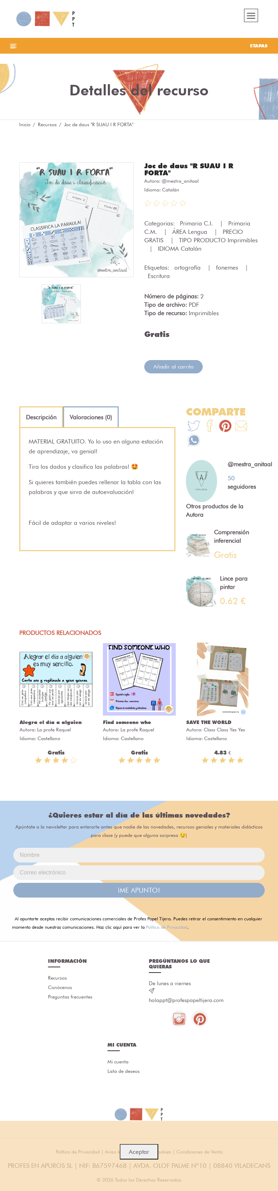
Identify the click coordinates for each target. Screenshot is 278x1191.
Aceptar (139, 1151)
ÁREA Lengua (190, 233)
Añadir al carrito (173, 368)
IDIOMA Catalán (179, 250)
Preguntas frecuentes (70, 999)
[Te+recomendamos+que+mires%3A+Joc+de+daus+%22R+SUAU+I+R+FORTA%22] (209, 428)
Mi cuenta (117, 1064)
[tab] (41, 418)
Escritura (159, 277)
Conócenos (60, 989)
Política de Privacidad (166, 928)
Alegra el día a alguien (51, 723)
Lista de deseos (123, 1074)
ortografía (188, 269)
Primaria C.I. (197, 225)
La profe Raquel (54, 731)
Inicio (24, 126)
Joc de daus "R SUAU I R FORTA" (188, 171)
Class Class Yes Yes (224, 731)
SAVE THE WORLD (208, 723)
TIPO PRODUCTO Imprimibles (218, 241)
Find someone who (127, 723)
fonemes (228, 269)
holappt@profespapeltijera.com (186, 1002)
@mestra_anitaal (180, 182)
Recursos (47, 126)
